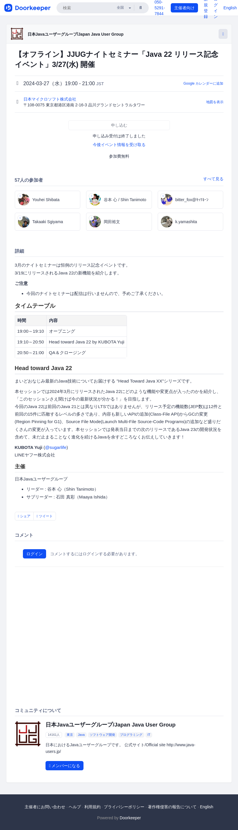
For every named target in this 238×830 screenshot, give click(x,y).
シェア (24, 516)
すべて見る (213, 178)
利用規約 (92, 806)
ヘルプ (75, 806)
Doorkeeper (130, 818)
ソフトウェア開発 (102, 735)
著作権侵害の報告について (172, 806)
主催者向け (184, 8)
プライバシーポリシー (124, 806)
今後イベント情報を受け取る (119, 144)
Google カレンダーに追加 (204, 83)
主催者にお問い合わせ (45, 806)
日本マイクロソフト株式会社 (50, 99)
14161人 (54, 735)
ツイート (45, 516)
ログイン (34, 553)
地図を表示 (215, 102)
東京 (70, 735)
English (230, 8)
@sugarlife (55, 447)
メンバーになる (64, 765)
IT (149, 735)
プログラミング (131, 735)
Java (81, 735)
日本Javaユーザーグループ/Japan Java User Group (75, 34)
